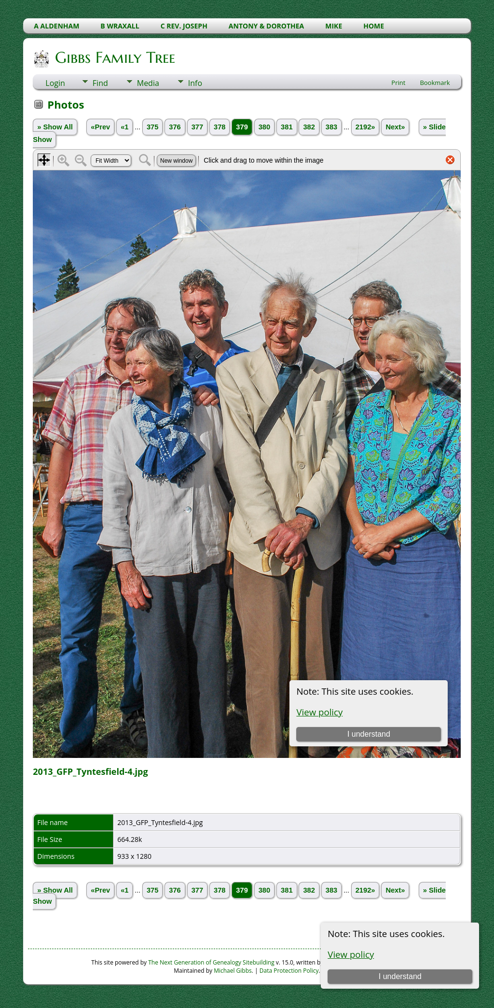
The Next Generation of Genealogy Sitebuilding (211, 962)
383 (331, 127)
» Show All (55, 127)
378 (219, 127)
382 (309, 127)
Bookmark (435, 82)
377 (197, 127)
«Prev (100, 127)
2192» (365, 127)
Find (100, 83)
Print (398, 82)
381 (286, 127)
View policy (351, 954)
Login (55, 83)
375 (152, 127)
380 (264, 127)
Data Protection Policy (289, 970)
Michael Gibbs (233, 970)
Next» (395, 127)
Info (195, 83)
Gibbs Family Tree (114, 57)
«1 (124, 127)
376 (174, 127)
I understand (400, 976)
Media (148, 83)
